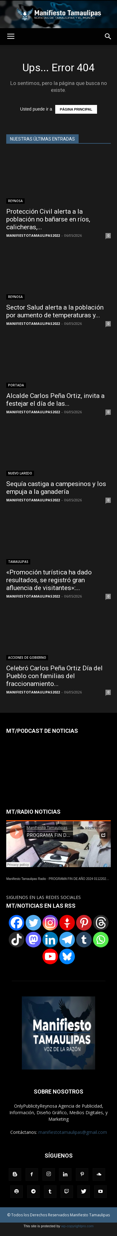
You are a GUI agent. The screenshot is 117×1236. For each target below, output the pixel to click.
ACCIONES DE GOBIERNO (27, 657)
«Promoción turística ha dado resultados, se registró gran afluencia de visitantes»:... (49, 580)
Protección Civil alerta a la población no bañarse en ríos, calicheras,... (48, 219)
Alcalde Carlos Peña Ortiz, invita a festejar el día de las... (55, 399)
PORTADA (16, 385)
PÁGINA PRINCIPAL (76, 109)
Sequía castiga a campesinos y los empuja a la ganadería (56, 487)
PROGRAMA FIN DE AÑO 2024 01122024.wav (81, 879)
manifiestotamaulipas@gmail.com (72, 1132)
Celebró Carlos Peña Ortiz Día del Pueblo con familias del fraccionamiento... (54, 675)
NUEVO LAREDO (20, 473)
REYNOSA (15, 201)
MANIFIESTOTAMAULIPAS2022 (33, 235)
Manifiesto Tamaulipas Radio (26, 879)
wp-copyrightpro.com (77, 1226)
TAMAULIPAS (18, 561)
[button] (108, 36)
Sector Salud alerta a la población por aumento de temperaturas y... (55, 311)
